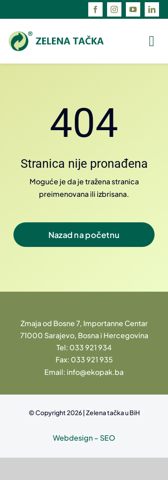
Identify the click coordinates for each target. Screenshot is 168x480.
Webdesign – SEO (84, 437)
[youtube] (133, 9)
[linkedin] (152, 9)
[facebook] (95, 9)
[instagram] (114, 9)
